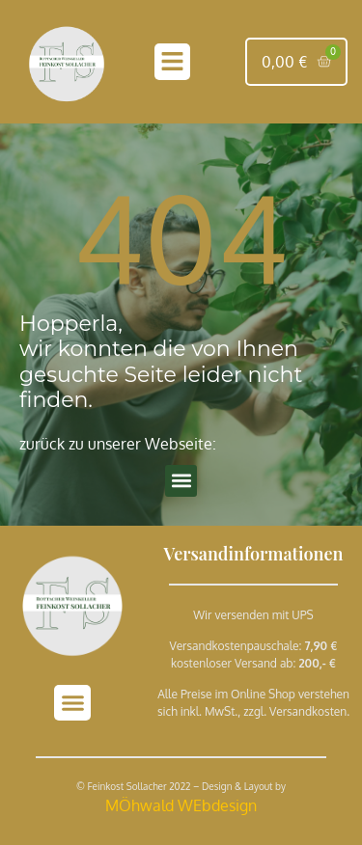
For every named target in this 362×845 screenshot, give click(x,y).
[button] (172, 61)
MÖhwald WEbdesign (181, 805)
